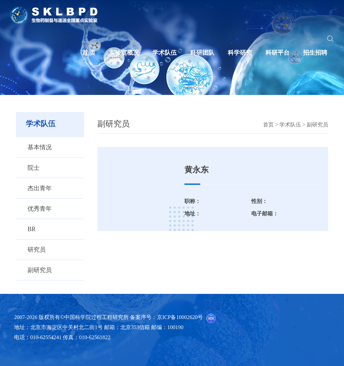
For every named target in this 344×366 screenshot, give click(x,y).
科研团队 (202, 52)
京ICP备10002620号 (180, 317)
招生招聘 (315, 52)
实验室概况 (124, 52)
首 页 (89, 52)
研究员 (37, 249)
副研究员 (40, 270)
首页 (268, 124)
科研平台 (277, 52)
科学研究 (240, 52)
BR (32, 229)
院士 (34, 167)
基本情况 (40, 147)
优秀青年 (40, 208)
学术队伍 (165, 52)
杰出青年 (40, 188)
